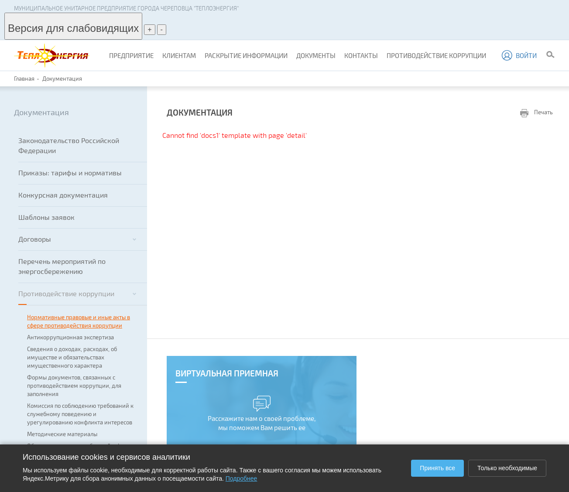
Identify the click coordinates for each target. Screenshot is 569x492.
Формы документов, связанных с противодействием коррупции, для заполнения (74, 385)
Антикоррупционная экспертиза (70, 337)
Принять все (437, 468)
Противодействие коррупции (436, 55)
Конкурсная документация (63, 195)
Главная (24, 78)
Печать (536, 113)
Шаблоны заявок (46, 217)
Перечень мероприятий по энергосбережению (62, 266)
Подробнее (241, 478)
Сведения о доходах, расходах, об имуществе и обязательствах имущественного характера (72, 357)
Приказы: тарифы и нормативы (70, 172)
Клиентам (179, 55)
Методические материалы (62, 433)
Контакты (361, 55)
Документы (316, 55)
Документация (62, 78)
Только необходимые (507, 468)
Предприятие (131, 55)
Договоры (77, 239)
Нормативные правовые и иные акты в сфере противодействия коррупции (78, 321)
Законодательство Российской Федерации (68, 145)
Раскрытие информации (246, 55)
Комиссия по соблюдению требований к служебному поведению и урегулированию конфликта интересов (80, 414)
